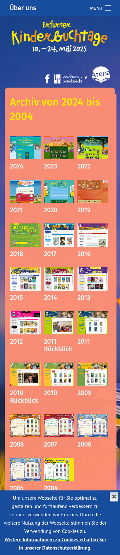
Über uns (23, 8)
